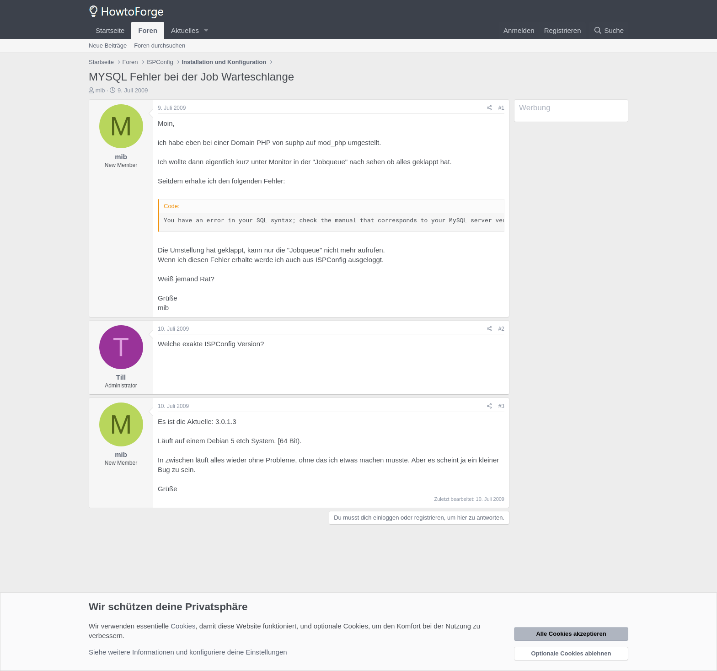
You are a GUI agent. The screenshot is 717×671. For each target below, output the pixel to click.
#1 (501, 108)
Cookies (183, 626)
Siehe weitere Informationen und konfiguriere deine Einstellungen (188, 652)
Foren (147, 30)
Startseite (110, 30)
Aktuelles (185, 30)
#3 (501, 406)
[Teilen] (489, 108)
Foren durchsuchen (159, 45)
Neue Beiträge (108, 45)
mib (100, 90)
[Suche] (608, 30)
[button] (206, 30)
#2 (501, 329)
